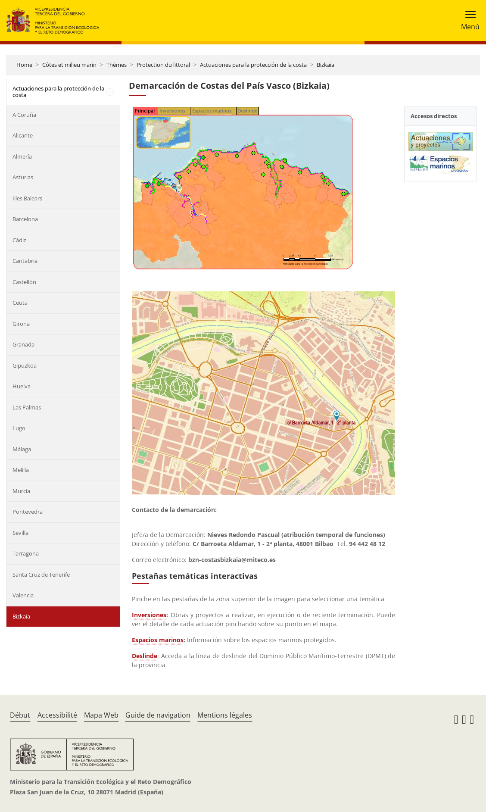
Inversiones (149, 615)
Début (20, 715)
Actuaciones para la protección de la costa (253, 65)
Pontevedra (27, 511)
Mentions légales (224, 715)
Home (24, 65)
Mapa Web (101, 715)
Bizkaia (325, 65)
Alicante (22, 135)
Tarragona (25, 553)
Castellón (24, 282)
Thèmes (116, 65)
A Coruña (24, 115)
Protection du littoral (163, 65)
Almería (22, 156)
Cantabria (24, 261)
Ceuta (20, 302)
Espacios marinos (158, 640)
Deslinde (144, 656)
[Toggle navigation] (467, 20)
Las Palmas (26, 407)
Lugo (18, 428)
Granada (23, 344)
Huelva (21, 386)
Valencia (23, 595)
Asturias (22, 177)
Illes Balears (27, 198)
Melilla (20, 470)
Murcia (21, 491)
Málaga (21, 449)
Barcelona (25, 219)
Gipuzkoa (24, 365)
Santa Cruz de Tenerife (41, 574)
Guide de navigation (157, 715)
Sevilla (20, 533)
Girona (21, 324)
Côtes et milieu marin (69, 65)
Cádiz (19, 240)
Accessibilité (57, 715)
